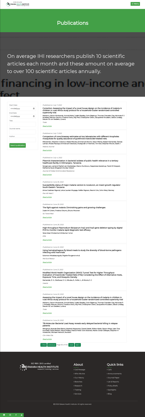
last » (78, 345)
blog (109, 394)
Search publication (17, 145)
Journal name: (14, 129)
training (77, 390)
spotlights (111, 390)
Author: (12, 136)
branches (78, 382)
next (71, 345)
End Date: (13, 113)
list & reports (113, 382)
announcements (114, 374)
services (77, 394)
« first (44, 345)
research (78, 386)
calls (109, 370)
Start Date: (13, 105)
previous (51, 345)
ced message (79, 370)
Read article (47, 126)
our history (79, 378)
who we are (79, 374)
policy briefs (112, 386)
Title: (11, 121)
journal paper (113, 378)
